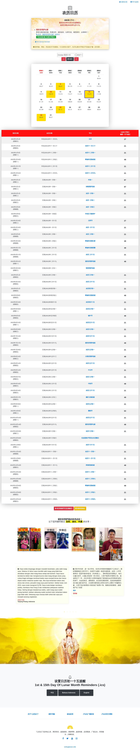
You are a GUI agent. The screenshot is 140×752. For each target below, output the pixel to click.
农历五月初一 (90, 309)
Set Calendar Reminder (42, 42)
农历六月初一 (90, 329)
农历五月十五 (90, 322)
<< (64, 59)
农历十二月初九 (90, 499)
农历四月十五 (90, 302)
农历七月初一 (90, 349)
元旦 (90, 139)
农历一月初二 (90, 200)
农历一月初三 (90, 207)
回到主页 (123, 2)
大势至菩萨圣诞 (90, 356)
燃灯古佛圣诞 (90, 397)
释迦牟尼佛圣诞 (90, 295)
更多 (74, 590)
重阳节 (90, 411)
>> (76, 59)
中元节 (90, 370)
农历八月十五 (90, 390)
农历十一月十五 (90, 458)
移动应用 (70, 714)
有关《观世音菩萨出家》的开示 (48, 34)
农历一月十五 (90, 227)
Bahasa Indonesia (68, 692)
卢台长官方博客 (106, 714)
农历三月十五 (90, 281)
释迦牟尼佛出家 (90, 241)
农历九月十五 (90, 417)
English (86, 692)
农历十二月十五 (90, 166)
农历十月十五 (90, 445)
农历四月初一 (90, 288)
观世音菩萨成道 (90, 343)
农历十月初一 (90, 431)
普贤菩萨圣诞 (90, 268)
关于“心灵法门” (33, 714)
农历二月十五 (90, 254)
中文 (52, 692)
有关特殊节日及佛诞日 (63, 508)
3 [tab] (70, 612)
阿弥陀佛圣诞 (90, 465)
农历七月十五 (90, 363)
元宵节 (90, 220)
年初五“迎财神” (90, 214)
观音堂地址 (80, 508)
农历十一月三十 (90, 146)
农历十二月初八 (90, 492)
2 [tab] (67, 612)
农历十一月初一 (90, 451)
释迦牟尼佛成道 (90, 159)
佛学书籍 (52, 714)
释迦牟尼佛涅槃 (90, 248)
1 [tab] (64, 612)
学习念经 (134, 2)
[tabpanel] (42, 586)
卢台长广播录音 (88, 714)
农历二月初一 (90, 234)
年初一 (90, 180)
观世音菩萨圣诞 (90, 261)
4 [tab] (73, 612)
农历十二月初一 (90, 152)
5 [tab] (76, 612)
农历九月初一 (90, 404)
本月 (70, 59)
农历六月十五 (90, 336)
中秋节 (90, 383)
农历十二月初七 (90, 478)
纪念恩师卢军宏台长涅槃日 (90, 438)
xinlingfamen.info (70, 747)
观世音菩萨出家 (90, 424)
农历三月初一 (90, 275)
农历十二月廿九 (90, 173)
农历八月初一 (90, 377)
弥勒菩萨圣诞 (90, 186)
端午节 (90, 315)
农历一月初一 (90, 193)
